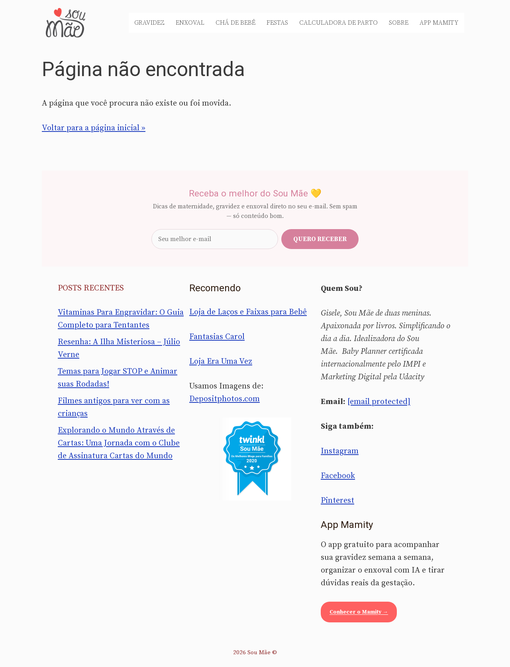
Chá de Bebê (235, 23)
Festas (277, 23)
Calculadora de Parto (338, 23)
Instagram (340, 451)
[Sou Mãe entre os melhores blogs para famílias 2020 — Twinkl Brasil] (255, 459)
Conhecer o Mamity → (359, 612)
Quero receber (320, 239)
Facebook (338, 476)
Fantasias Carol (217, 337)
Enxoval (190, 23)
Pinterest (337, 501)
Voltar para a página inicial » (93, 128)
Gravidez (149, 23)
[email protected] (378, 402)
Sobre (398, 23)
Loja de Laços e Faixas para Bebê (248, 312)
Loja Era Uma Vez (220, 362)
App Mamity (439, 23)
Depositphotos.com (224, 399)
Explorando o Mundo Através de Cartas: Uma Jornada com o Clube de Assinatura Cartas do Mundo (119, 443)
